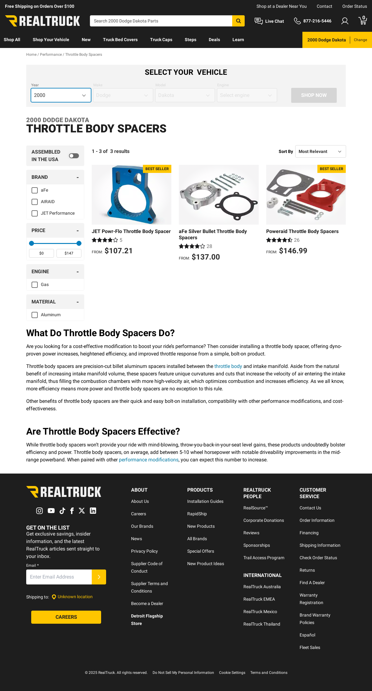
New (86, 39)
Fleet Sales (310, 647)
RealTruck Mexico (260, 611)
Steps (190, 39)
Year (35, 85)
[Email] (59, 576)
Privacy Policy (144, 551)
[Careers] (66, 617)
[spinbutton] (41, 253)
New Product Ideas (205, 563)
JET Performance (58, 213)
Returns (307, 570)
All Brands (197, 538)
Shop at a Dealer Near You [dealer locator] (282, 6)
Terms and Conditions (268, 672)
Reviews (251, 532)
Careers (138, 513)
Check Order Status (318, 557)
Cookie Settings (232, 672)
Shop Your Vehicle (51, 39)
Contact (324, 6)
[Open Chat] (269, 21)
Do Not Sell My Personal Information (183, 672)
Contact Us (310, 507)
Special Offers (200, 551)
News (136, 538)
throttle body (228, 366)
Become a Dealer (147, 603)
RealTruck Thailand (261, 624)
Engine (223, 85)
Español (307, 634)
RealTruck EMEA (259, 599)
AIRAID (48, 201)
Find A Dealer (312, 582)
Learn (238, 39)
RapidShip (197, 513)
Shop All (12, 39)
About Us (140, 501)
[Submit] (99, 576)
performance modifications (149, 460)
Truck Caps (161, 39)
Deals (214, 39)
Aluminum (51, 314)
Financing (309, 532)
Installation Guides (205, 501)
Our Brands (142, 526)
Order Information (317, 520)
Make (97, 85)
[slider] (31, 243)
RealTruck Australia (262, 586)
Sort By (286, 151)
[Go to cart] (362, 21)
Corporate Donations (263, 520)
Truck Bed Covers (120, 39)
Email (32, 565)
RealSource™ (255, 507)
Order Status (354, 6)
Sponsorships (256, 545)
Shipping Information (320, 545)
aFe (44, 190)
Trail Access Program (263, 557)
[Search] (167, 20)
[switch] (55, 155)
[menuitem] (12, 40)
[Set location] (72, 596)
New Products (201, 526)
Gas (45, 284)
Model (160, 85)
